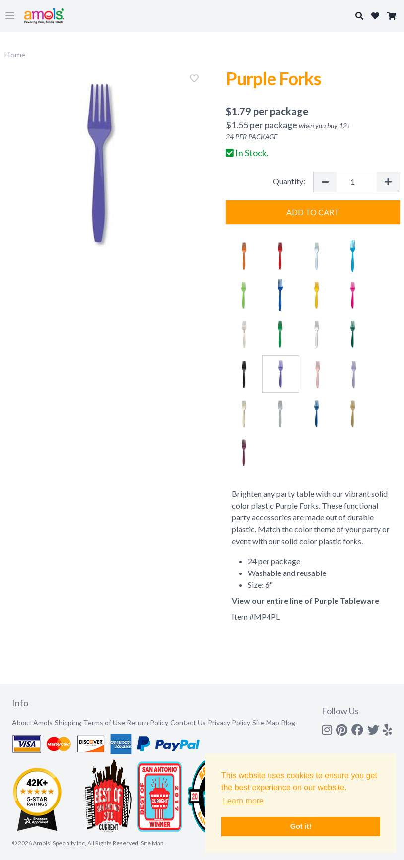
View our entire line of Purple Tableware (305, 600)
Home (14, 54)
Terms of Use (104, 722)
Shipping (68, 722)
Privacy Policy (229, 722)
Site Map (265, 722)
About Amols (32, 722)
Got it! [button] (300, 826)
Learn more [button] (243, 801)
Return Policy (147, 722)
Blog (288, 722)
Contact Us (188, 722)
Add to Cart (312, 212)
